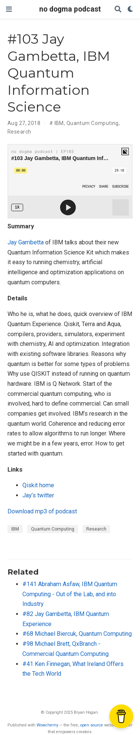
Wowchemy (47, 725)
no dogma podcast (70, 9)
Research (19, 132)
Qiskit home (38, 485)
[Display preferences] (130, 9)
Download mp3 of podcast (42, 511)
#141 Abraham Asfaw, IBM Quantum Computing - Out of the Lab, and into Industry (69, 594)
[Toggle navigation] (9, 9)
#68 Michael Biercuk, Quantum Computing (77, 633)
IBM (59, 123)
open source (91, 725)
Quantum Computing (92, 123)
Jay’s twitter (38, 495)
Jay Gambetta (25, 242)
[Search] (118, 9)
